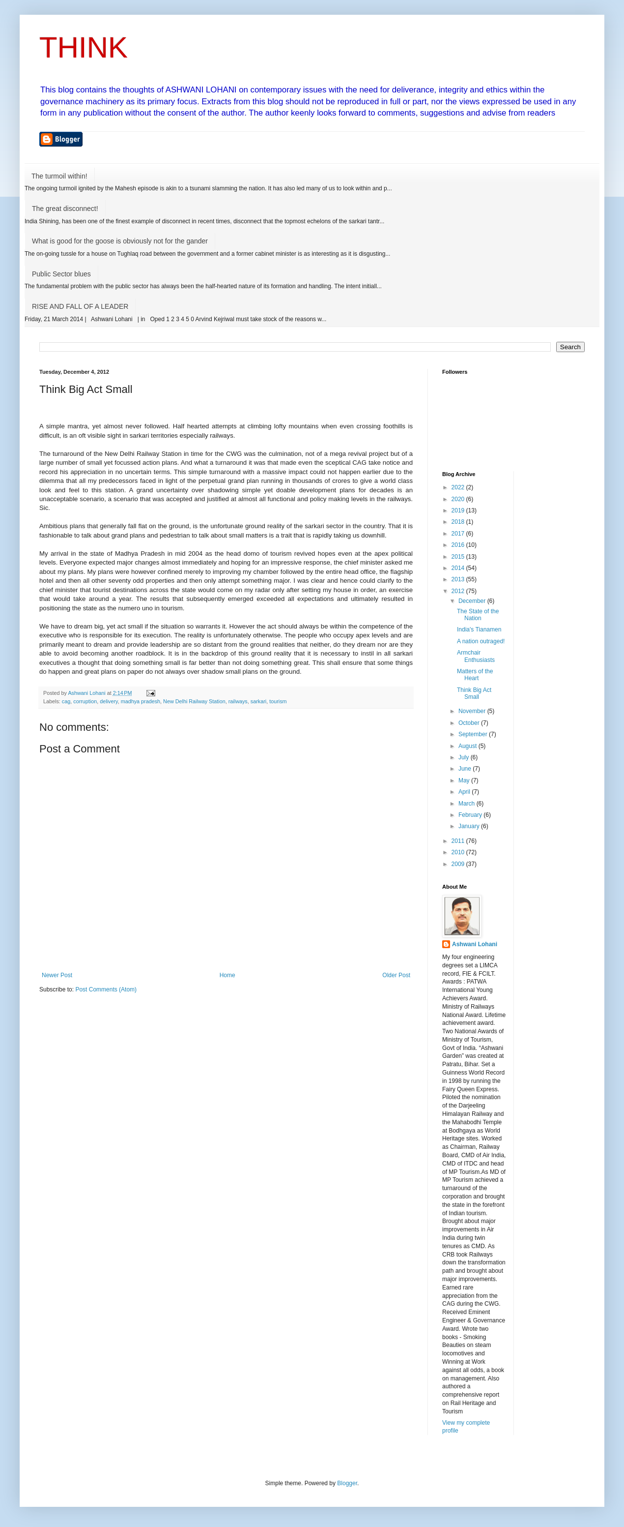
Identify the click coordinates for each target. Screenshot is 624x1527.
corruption (85, 701)
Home (227, 975)
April (465, 791)
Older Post (396, 975)
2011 (459, 841)
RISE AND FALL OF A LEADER (80, 306)
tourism (277, 701)
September (473, 734)
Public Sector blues (61, 274)
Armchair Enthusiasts (476, 656)
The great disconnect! (65, 208)
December (472, 601)
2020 (459, 499)
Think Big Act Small (474, 693)
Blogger (347, 1483)
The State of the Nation (478, 615)
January (469, 826)
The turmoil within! (59, 176)
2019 (459, 510)
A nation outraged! (481, 641)
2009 (459, 864)
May (464, 780)
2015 (459, 556)
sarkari (258, 701)
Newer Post (57, 975)
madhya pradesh (140, 701)
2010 (459, 852)
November (472, 711)
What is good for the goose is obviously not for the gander (120, 241)
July (464, 757)
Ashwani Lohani (474, 944)
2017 (459, 533)
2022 (459, 487)
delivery (108, 701)
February (470, 814)
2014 (459, 568)
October (469, 722)
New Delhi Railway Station (194, 701)
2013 (459, 579)
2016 (459, 544)
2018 (459, 521)
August (468, 746)
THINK (83, 47)
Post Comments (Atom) (106, 989)
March (467, 803)
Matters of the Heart (475, 675)
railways (238, 701)
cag (66, 701)
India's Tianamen (479, 629)
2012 (459, 591)
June (465, 768)
